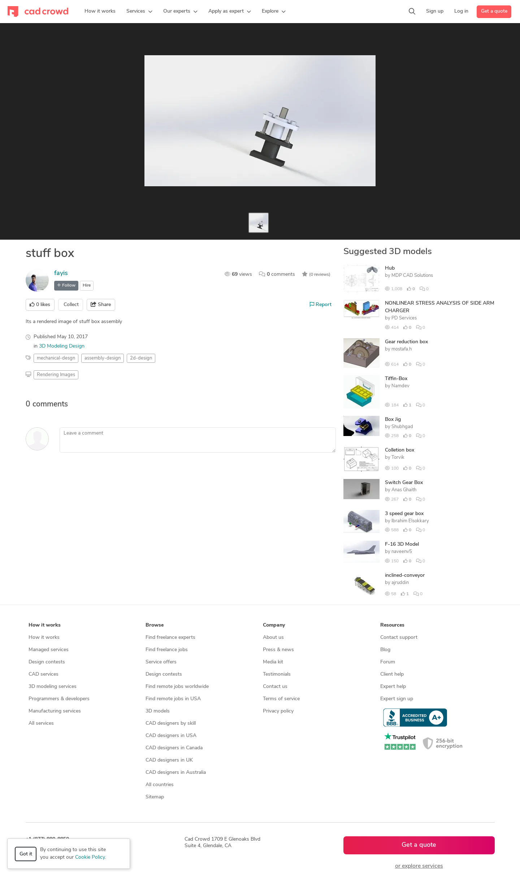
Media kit (273, 662)
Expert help (393, 686)
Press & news (278, 650)
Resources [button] (392, 625)
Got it (26, 854)
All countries (160, 785)
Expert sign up (396, 699)
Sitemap (155, 797)
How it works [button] (45, 625)
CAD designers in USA (171, 735)
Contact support (398, 637)
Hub (390, 268)
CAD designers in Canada (174, 748)
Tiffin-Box (396, 379)
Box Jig (393, 419)
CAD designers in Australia (176, 772)
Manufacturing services (55, 711)
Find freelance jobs (167, 650)
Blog (385, 650)
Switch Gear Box (404, 482)
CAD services (43, 674)
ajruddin (400, 582)
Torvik (397, 457)
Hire (87, 285)
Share (101, 305)
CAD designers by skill (171, 723)
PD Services (404, 318)
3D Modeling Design (61, 346)
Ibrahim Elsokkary (410, 521)
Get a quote (494, 11)
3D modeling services (53, 686)
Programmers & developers (59, 699)
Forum (387, 662)
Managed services (49, 650)
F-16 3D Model (402, 544)
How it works (44, 637)
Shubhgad (402, 426)
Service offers (161, 662)
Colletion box (399, 450)
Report (321, 305)
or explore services (419, 866)
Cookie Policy (90, 857)
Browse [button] (155, 625)
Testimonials (277, 674)
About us (273, 637)
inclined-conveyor (405, 575)
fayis (61, 273)
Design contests (47, 662)
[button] (139, 11)
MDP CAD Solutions (412, 275)
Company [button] (274, 625)
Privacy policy (278, 711)
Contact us (275, 686)
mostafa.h (401, 349)
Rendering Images (56, 374)
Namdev (400, 386)
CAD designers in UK (169, 760)
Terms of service (281, 699)
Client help (392, 674)
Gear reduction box (406, 342)
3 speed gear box (404, 514)
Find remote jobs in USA (173, 699)
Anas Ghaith (403, 490)
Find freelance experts (170, 637)
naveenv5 (401, 551)
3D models (158, 711)
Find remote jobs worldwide (177, 686)
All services (41, 723)
